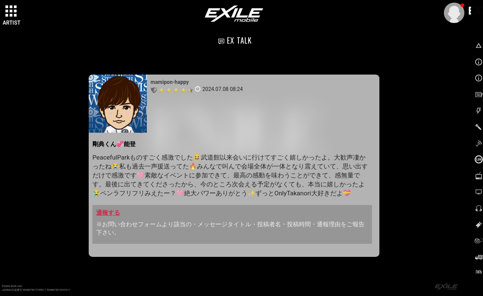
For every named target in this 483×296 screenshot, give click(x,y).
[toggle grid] (11, 11)
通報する (108, 212)
